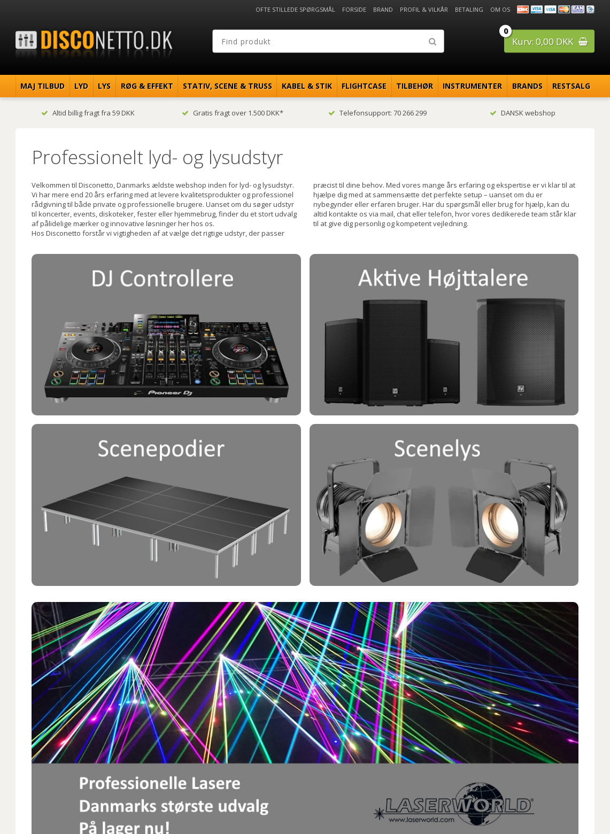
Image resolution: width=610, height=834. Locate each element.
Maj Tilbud (42, 86)
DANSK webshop (522, 113)
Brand (383, 9)
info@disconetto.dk (205, 745)
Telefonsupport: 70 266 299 (377, 113)
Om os (500, 9)
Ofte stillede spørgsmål (295, 9)
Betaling (469, 9)
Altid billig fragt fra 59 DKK (88, 113)
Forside (354, 9)
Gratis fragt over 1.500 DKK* (232, 113)
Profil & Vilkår (424, 9)
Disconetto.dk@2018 (571, 803)
